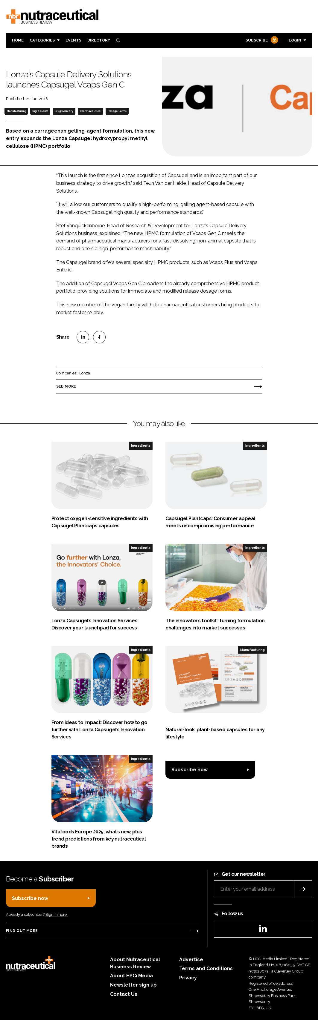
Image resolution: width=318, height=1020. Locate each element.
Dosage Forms (117, 111)
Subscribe (261, 40)
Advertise (191, 959)
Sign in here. (56, 914)
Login (295, 40)
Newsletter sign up (133, 985)
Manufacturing (16, 111)
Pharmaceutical (90, 111)
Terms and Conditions (206, 968)
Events (73, 40)
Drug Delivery (63, 111)
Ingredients (40, 111)
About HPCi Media (131, 975)
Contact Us (123, 994)
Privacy (188, 978)
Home (18, 40)
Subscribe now (189, 769)
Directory (98, 40)
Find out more (22, 931)
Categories (42, 40)
